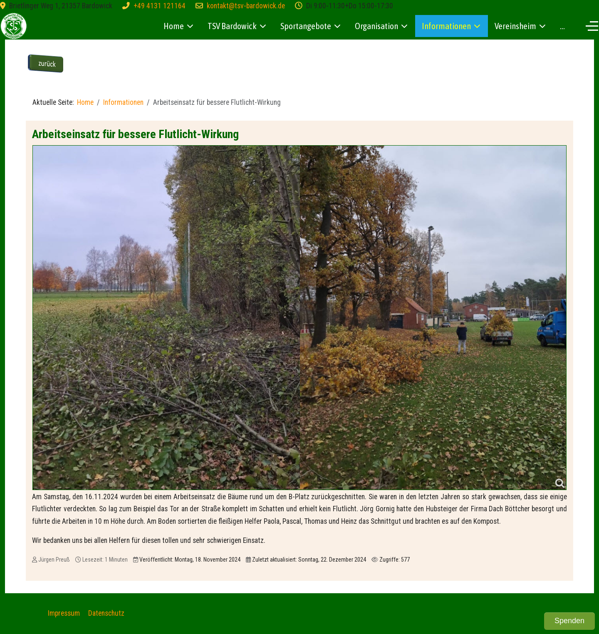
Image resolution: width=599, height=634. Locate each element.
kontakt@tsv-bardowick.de (246, 6)
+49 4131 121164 (160, 6)
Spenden (569, 621)
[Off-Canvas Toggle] (592, 26)
